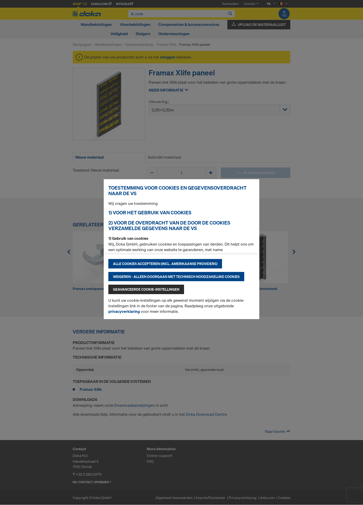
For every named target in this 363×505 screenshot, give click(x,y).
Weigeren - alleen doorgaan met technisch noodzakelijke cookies (176, 276)
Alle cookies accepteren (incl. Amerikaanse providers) (165, 263)
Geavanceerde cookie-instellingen (146, 289)
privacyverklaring (124, 311)
